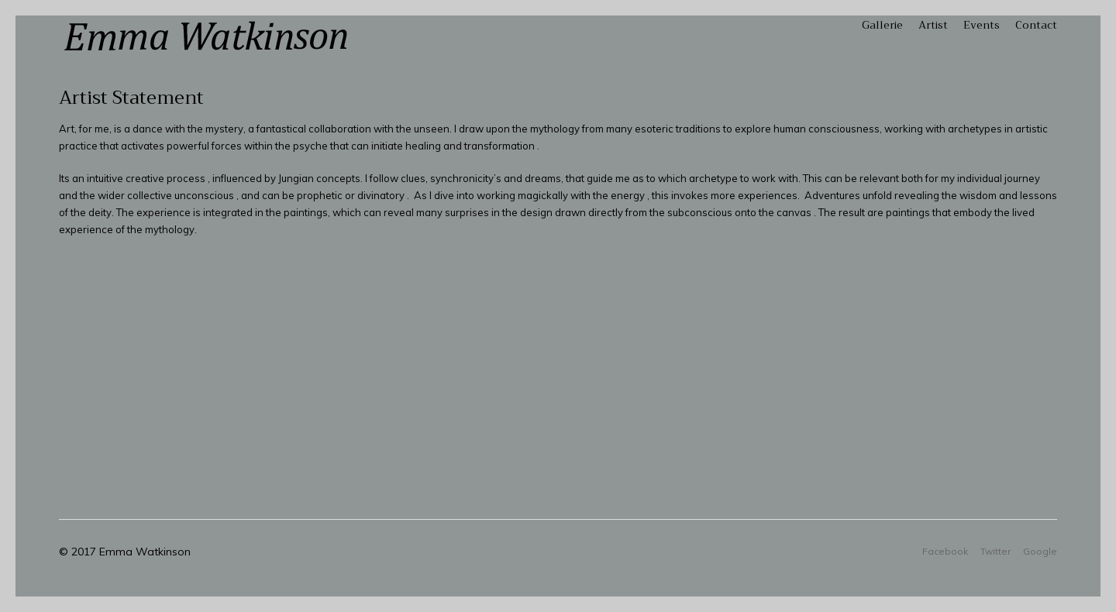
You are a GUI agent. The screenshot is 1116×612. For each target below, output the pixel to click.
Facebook (945, 551)
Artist (933, 24)
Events (981, 24)
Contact (1036, 24)
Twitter (995, 551)
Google (1040, 551)
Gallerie (882, 24)
